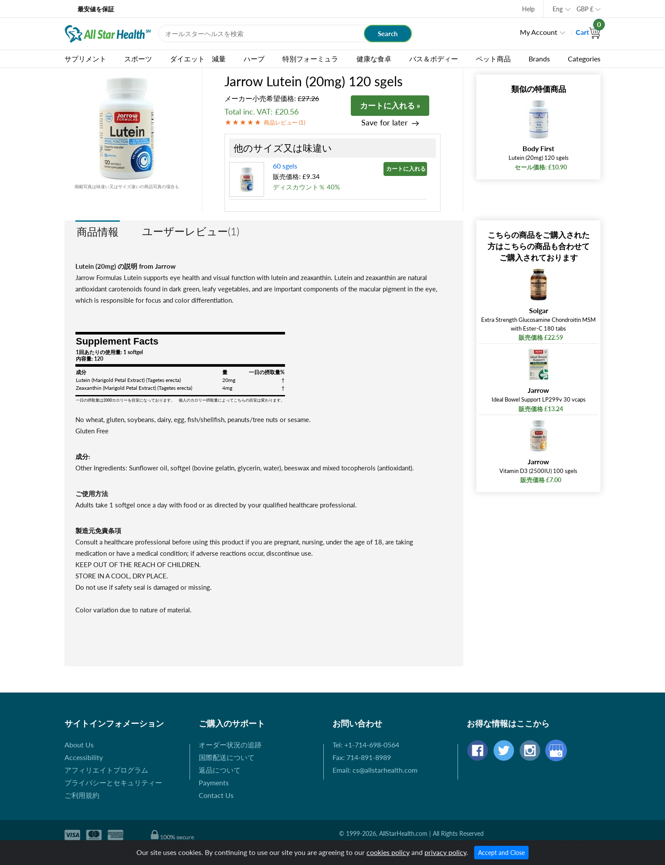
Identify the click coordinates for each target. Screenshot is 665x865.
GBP (585, 9)
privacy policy (445, 852)
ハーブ (254, 58)
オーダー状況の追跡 (230, 744)
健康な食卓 (373, 58)
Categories (584, 58)
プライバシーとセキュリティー (113, 782)
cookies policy (388, 852)
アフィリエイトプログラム (106, 770)
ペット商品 (493, 58)
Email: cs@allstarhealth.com (374, 770)
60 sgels (285, 166)
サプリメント (85, 58)
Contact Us (216, 795)
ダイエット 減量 (198, 58)
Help (528, 9)
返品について (220, 770)
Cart (588, 32)
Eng (558, 9)
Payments (214, 782)
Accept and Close (501, 852)
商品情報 (98, 231)
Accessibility (83, 757)
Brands (539, 58)
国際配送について (226, 757)
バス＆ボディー (433, 58)
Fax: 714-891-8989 (361, 757)
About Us (79, 744)
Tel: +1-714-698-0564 (365, 744)
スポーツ (138, 58)
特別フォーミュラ (310, 58)
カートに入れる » (390, 105)
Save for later (384, 122)
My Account (538, 32)
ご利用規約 (81, 795)
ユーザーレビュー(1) (190, 231)
